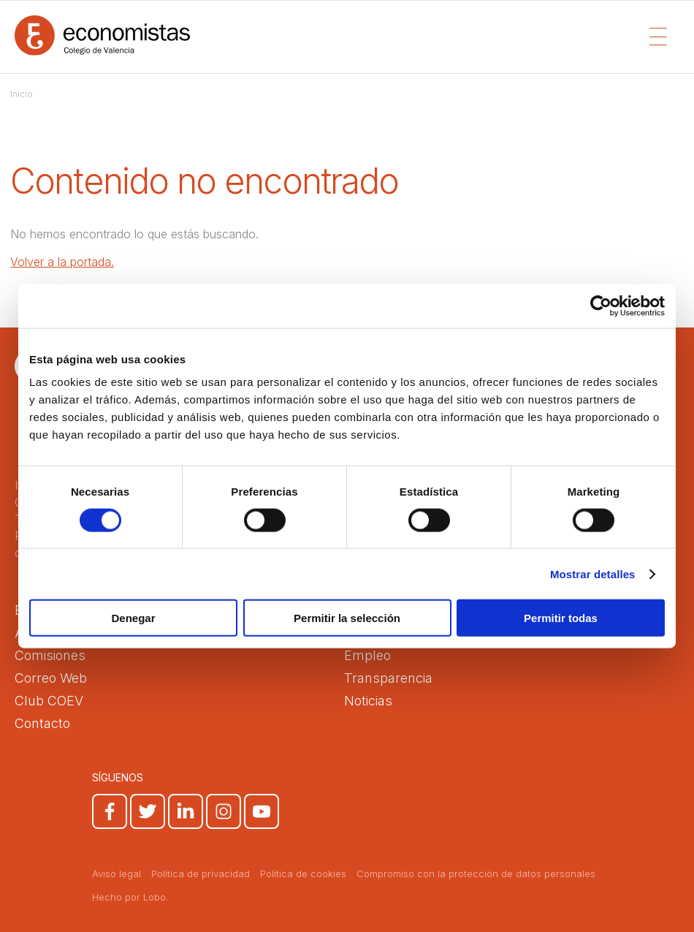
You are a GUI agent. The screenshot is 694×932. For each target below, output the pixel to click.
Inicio (21, 93)
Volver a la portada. (62, 261)
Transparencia (388, 678)
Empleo (367, 655)
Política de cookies (303, 873)
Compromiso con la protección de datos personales (475, 873)
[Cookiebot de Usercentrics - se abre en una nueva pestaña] (601, 306)
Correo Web (51, 678)
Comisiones (50, 655)
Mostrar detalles (593, 573)
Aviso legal (116, 873)
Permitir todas (561, 618)
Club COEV (49, 700)
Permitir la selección (347, 618)
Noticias (368, 700)
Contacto (42, 723)
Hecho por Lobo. (130, 897)
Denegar (133, 618)
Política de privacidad (200, 873)
